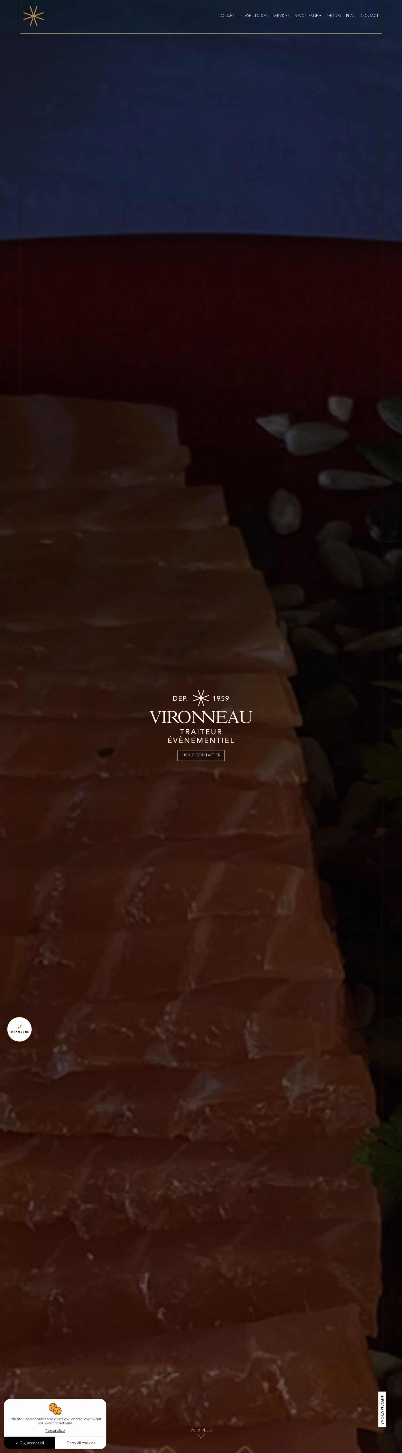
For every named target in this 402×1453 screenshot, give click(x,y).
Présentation (250, 17)
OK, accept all (29, 1443)
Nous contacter (201, 756)
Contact (367, 17)
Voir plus (201, 1429)
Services (277, 17)
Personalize (55, 1430)
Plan (348, 17)
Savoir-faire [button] (303, 17)
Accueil (224, 17)
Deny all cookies (80, 1443)
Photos (330, 17)
